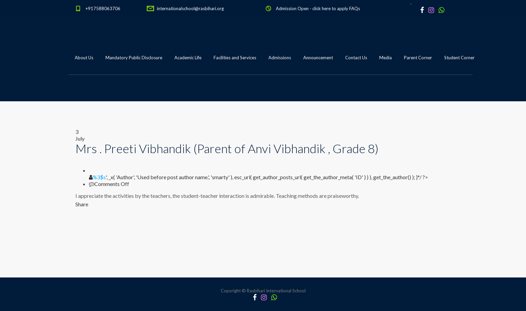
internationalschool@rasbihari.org (190, 8)
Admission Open (292, 8)
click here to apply (330, 8)
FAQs (354, 8)
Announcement (318, 57)
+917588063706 (103, 8)
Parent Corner (418, 57)
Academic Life (187, 57)
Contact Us (356, 57)
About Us (84, 57)
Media (385, 57)
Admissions (279, 57)
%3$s (99, 177)
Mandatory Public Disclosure (133, 57)
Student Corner (459, 57)
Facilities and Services (235, 57)
